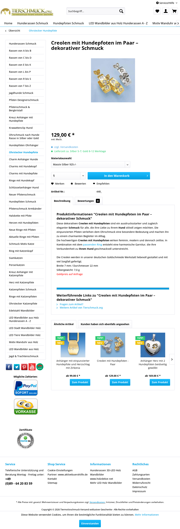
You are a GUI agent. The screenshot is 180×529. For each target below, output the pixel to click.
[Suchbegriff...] (95, 11)
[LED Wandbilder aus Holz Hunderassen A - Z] (118, 23)
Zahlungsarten (141, 474)
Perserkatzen (17, 265)
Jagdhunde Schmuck (21, 93)
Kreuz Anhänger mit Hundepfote (21, 119)
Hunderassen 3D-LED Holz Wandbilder (105, 472)
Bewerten (79, 183)
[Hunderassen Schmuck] (33, 23)
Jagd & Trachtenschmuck (23, 356)
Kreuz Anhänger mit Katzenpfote (21, 273)
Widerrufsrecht (141, 482)
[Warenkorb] (174, 11)
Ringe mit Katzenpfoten (23, 296)
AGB (134, 470)
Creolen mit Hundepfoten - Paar (113, 362)
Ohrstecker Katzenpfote (23, 303)
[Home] (8, 23)
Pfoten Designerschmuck (24, 100)
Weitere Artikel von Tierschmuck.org (80, 307)
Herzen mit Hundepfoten (23, 222)
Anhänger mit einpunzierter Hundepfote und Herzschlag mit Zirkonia (73, 364)
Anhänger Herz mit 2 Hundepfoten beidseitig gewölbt (153, 364)
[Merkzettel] (157, 11)
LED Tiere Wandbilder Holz (25, 335)
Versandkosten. (97, 502)
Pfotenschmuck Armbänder (25, 208)
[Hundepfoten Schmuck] (68, 23)
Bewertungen (89, 201)
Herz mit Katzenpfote (21, 282)
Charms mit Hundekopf (23, 166)
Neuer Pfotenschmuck (22, 194)
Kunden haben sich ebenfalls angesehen (105, 324)
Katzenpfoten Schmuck (22, 289)
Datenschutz (139, 487)
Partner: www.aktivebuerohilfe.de (68, 474)
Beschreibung (62, 201)
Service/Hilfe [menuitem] (165, 3)
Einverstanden (90, 523)
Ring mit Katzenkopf (21, 251)
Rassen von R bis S (20, 78)
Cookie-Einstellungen (60, 470)
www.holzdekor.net (101, 478)
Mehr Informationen (147, 514)
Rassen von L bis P (20, 71)
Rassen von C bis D (20, 57)
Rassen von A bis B (20, 50)
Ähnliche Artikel (64, 324)
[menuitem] (95, 11)
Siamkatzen (16, 258)
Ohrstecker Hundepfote (23, 152)
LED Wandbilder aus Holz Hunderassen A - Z (24, 319)
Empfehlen (101, 183)
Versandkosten (141, 478)
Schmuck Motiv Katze (21, 243)
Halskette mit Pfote (20, 215)
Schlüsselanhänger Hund (24, 187)
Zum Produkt (80, 382)
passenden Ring (92, 244)
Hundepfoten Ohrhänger (23, 145)
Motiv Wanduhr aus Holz (23, 342)
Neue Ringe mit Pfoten (22, 229)
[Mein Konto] (165, 11)
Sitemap (52, 482)
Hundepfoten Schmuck (22, 201)
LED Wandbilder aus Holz (24, 349)
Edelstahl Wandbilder (22, 310)
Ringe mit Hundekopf (21, 180)
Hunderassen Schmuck (22, 43)
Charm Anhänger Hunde (23, 159)
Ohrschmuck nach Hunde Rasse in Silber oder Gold (24, 136)
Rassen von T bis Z (20, 86)
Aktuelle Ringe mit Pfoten (24, 236)
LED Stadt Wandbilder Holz (25, 328)
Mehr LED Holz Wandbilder (106, 482)
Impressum (139, 491)
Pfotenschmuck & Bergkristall (19, 108)
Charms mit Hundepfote (23, 173)
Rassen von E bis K (20, 64)
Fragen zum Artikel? (70, 304)
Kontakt (52, 478)
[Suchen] (121, 11)
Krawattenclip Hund (21, 127)
